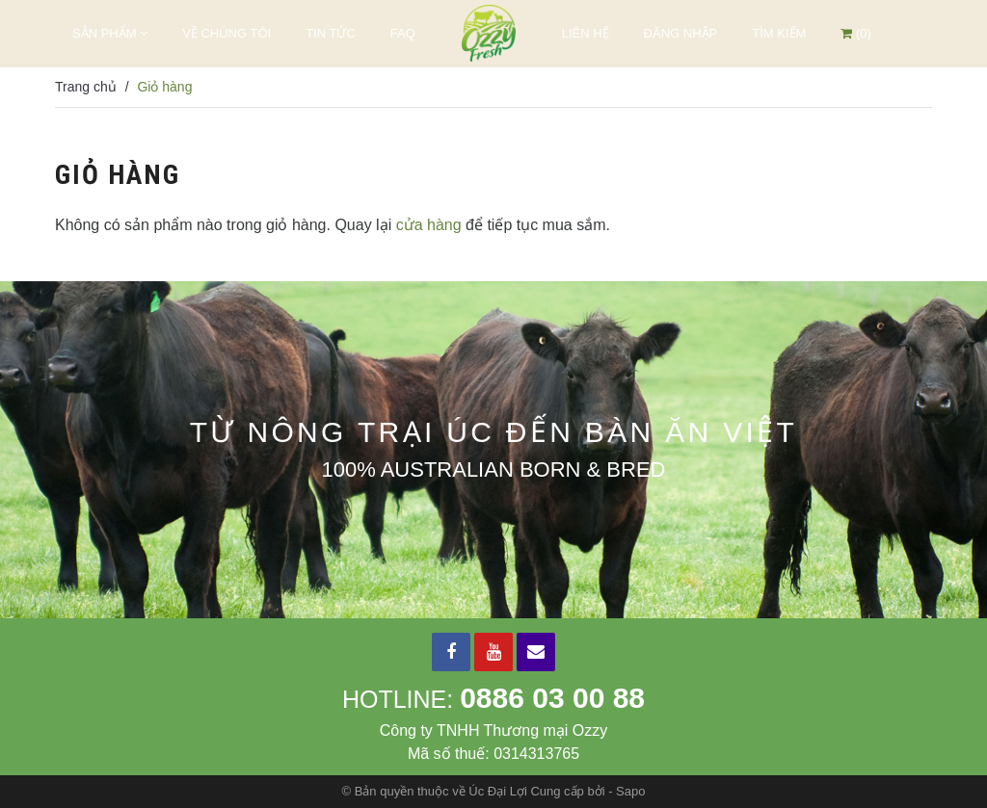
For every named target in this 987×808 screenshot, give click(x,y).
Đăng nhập (681, 33)
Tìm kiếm (779, 33)
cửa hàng (429, 225)
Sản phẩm (109, 33)
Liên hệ (585, 33)
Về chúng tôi (226, 33)
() (855, 33)
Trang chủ (86, 86)
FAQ (402, 33)
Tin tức (331, 33)
